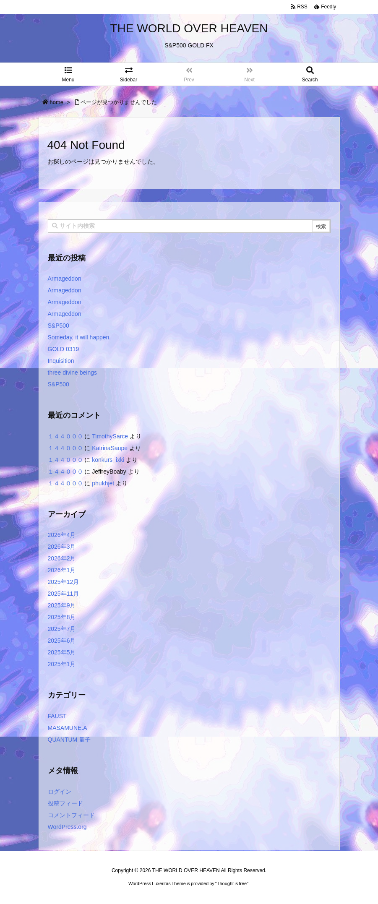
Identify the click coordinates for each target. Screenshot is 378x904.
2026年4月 (62, 534)
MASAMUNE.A (67, 727)
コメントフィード (71, 815)
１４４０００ (65, 436)
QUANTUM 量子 (69, 739)
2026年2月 (62, 558)
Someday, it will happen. (79, 337)
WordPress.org (67, 826)
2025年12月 (63, 581)
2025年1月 (62, 664)
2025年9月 (62, 605)
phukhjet (103, 483)
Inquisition (61, 360)
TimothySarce (110, 436)
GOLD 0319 (63, 349)
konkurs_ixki (108, 459)
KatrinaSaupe (110, 448)
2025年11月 (63, 593)
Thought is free (232, 883)
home (57, 102)
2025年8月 (62, 617)
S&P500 (58, 325)
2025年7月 (62, 628)
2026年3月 (62, 546)
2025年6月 (62, 640)
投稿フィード (65, 803)
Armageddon (64, 278)
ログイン (59, 791)
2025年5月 (62, 652)
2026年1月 (62, 570)
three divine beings (72, 372)
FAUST (57, 716)
